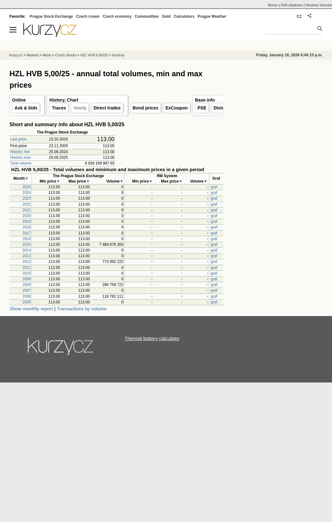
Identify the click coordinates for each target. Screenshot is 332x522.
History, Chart (63, 100)
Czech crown (88, 16)
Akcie (47, 55)
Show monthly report (31, 308)
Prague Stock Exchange (51, 16)
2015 (26, 244)
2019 (26, 221)
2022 (26, 204)
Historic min (20, 152)
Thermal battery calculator (152, 338)
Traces (59, 107)
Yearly (79, 107)
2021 (26, 210)
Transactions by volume (82, 308)
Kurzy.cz (15, 55)
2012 (26, 261)
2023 (26, 198)
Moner (273, 5)
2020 (26, 216)
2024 (26, 192)
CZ (299, 16)
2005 (26, 302)
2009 (26, 279)
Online (19, 100)
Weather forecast (318, 5)
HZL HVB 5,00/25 (94, 55)
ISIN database (292, 5)
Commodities (147, 16)
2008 (26, 285)
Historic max (20, 157)
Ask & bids (26, 107)
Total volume (20, 163)
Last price (18, 139)
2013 (26, 256)
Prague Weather (212, 16)
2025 (26, 187)
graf (214, 187)
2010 (26, 273)
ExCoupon (177, 107)
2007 (26, 290)
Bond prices (145, 107)
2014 (26, 250)
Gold (166, 16)
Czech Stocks (65, 55)
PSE (202, 107)
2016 (26, 239)
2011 (26, 267)
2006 (26, 296)
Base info (205, 100)
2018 (26, 227)
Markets (33, 55)
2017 (26, 233)
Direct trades (107, 107)
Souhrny (118, 55)
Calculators (184, 16)
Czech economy (117, 16)
